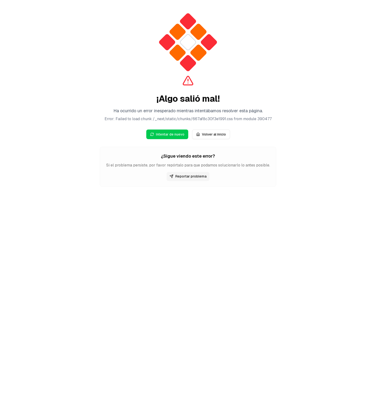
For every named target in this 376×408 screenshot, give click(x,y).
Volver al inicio (211, 134)
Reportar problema (188, 176)
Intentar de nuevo (167, 134)
